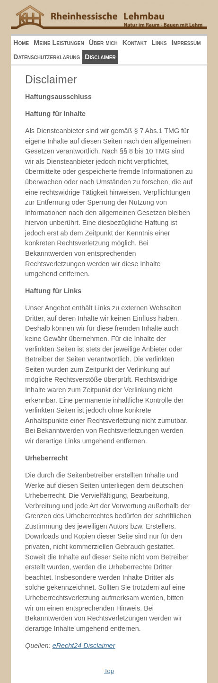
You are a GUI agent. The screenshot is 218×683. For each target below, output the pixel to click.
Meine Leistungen (59, 42)
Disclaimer (100, 57)
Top (109, 670)
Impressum (186, 42)
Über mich (103, 42)
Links (159, 42)
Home (21, 42)
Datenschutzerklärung (46, 57)
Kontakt (134, 42)
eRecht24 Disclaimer (83, 645)
